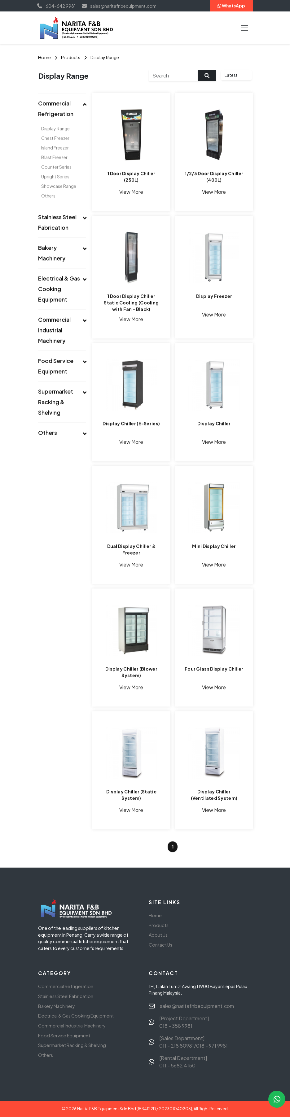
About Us (158, 935)
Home (44, 57)
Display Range (104, 57)
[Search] (173, 75)
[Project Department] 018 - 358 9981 (184, 1022)
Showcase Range (58, 196)
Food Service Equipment (64, 1035)
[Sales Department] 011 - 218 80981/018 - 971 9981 (193, 1042)
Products (70, 57)
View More (131, 192)
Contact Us (160, 945)
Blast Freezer (54, 167)
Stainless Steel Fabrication (65, 996)
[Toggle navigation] (244, 28)
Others (48, 205)
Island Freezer (55, 157)
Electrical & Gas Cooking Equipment (76, 1015)
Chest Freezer (55, 148)
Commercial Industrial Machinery (72, 1025)
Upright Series (55, 186)
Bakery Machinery (56, 1006)
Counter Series (56, 176)
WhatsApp (231, 5)
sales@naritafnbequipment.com (197, 1006)
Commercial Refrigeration (65, 986)
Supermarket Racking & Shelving (72, 1045)
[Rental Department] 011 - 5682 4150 (183, 1062)
